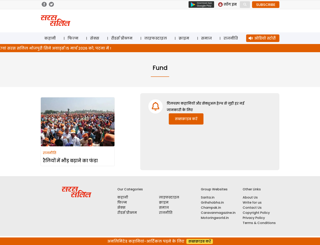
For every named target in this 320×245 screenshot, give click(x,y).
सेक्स (94, 38)
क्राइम (184, 38)
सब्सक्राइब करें (186, 119)
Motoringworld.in (215, 217)
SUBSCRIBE (265, 4)
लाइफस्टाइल (155, 38)
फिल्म (73, 38)
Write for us (252, 202)
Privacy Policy (254, 217)
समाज (206, 38)
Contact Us (252, 207)
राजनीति (230, 38)
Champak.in (211, 207)
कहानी (50, 38)
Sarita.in (207, 197)
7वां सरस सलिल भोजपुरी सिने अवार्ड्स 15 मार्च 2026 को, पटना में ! (55, 48)
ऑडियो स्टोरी (265, 38)
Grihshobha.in (212, 202)
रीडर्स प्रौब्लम (121, 38)
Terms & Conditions (259, 223)
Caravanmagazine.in (218, 212)
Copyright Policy (256, 212)
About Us (250, 197)
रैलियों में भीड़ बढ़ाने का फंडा (70, 161)
